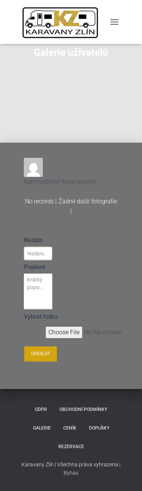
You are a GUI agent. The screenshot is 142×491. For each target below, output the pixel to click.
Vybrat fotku (41, 316)
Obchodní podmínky (83, 409)
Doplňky (99, 428)
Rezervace (71, 446)
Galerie (42, 428)
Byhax (71, 473)
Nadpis (33, 240)
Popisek (35, 267)
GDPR (41, 409)
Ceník (69, 428)
